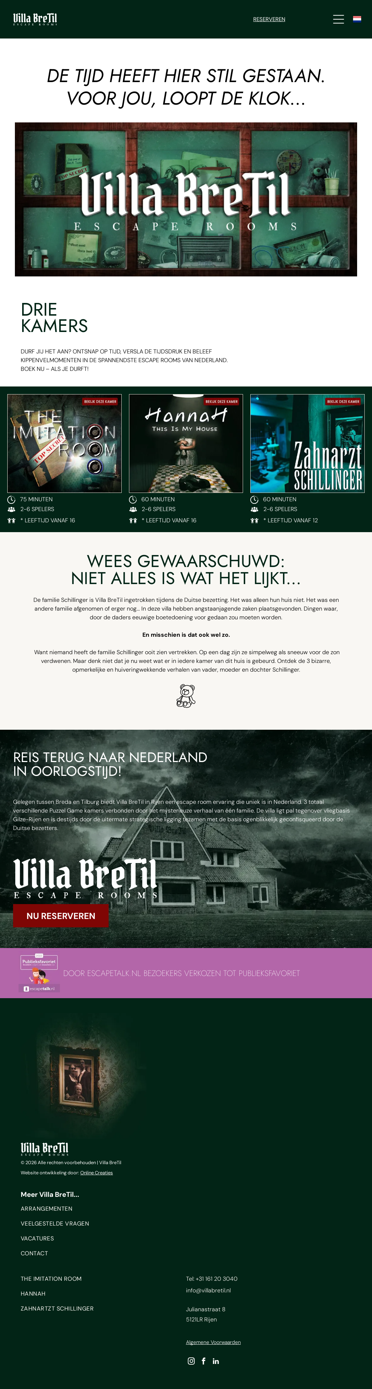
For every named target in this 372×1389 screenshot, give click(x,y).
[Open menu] (338, 19)
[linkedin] (216, 1362)
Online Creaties (96, 1173)
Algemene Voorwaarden (213, 1342)
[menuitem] (97, 1210)
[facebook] (203, 1362)
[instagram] (191, 1362)
